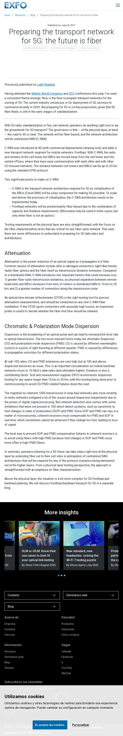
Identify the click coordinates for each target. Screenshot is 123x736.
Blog (32, 15)
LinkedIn (66, 651)
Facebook (67, 656)
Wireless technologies (63, 48)
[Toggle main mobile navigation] (118, 5)
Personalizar (80, 725)
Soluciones (68, 629)
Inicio (7, 15)
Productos (68, 623)
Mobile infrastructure (35, 48)
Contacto (9, 629)
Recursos (20, 15)
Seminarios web (14, 656)
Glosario (9, 667)
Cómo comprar (70, 634)
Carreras (9, 634)
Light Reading (46, 84)
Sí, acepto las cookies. (50, 725)
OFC (71, 93)
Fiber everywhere (89, 48)
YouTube (67, 667)
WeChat (66, 673)
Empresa (9, 623)
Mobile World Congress (47, 93)
